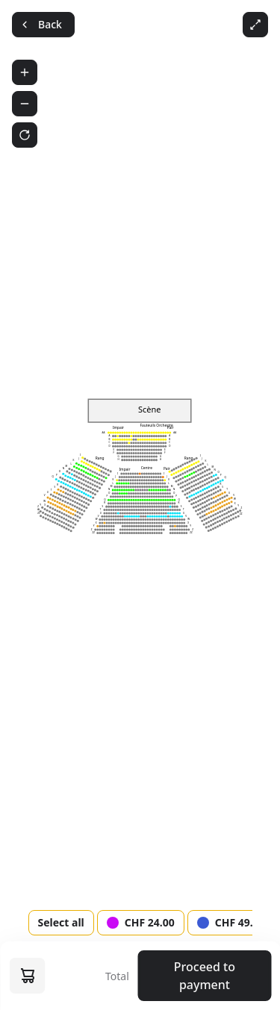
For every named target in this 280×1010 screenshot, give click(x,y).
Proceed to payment (204, 976)
